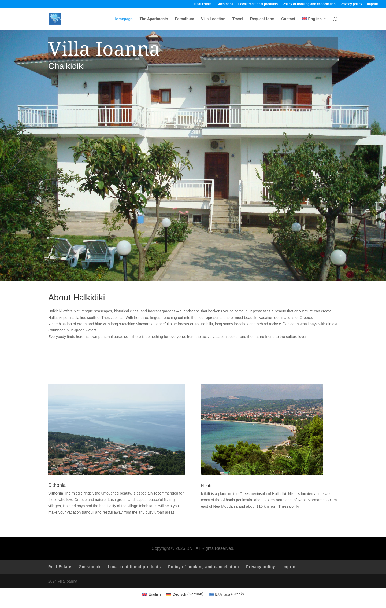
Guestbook (225, 4)
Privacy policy (351, 4)
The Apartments (154, 19)
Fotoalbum (184, 19)
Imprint (372, 4)
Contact (288, 19)
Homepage (123, 19)
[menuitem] (314, 23)
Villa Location (213, 19)
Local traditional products (258, 4)
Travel (237, 19)
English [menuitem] (155, 594)
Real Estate (203, 4)
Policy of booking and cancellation (309, 4)
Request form (262, 19)
